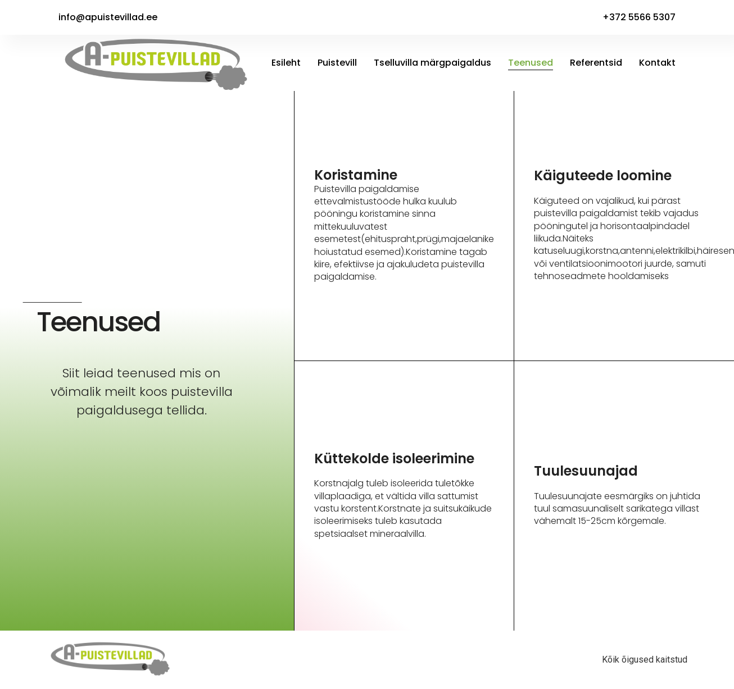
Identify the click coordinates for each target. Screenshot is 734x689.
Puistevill (337, 62)
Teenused (530, 62)
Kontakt (657, 62)
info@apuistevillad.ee (107, 17)
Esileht (286, 62)
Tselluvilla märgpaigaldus (432, 62)
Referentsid (596, 62)
